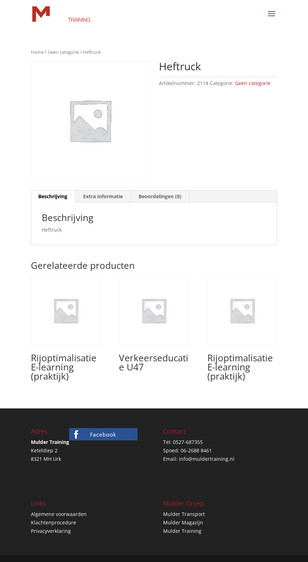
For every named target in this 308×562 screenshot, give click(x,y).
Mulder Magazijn (183, 522)
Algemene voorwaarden (59, 514)
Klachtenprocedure (53, 522)
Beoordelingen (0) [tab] (160, 196)
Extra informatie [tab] (103, 196)
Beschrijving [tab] (52, 196)
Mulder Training (182, 531)
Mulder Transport (184, 514)
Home (37, 52)
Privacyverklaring (51, 531)
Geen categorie (63, 52)
